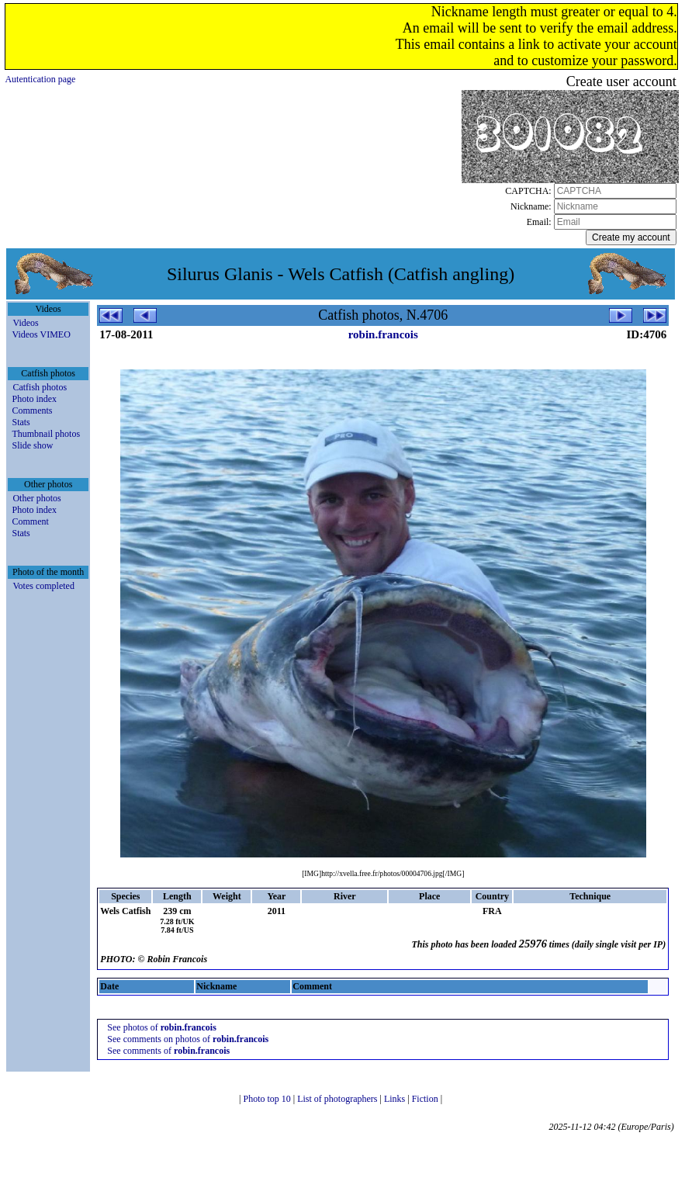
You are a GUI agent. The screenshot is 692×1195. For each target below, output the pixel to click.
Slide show (32, 445)
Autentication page (40, 79)
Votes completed (43, 585)
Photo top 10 (267, 1098)
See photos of (161, 1027)
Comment (30, 521)
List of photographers (338, 1098)
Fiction (426, 1098)
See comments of (168, 1050)
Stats (20, 422)
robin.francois (383, 334)
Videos (25, 322)
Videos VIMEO (41, 334)
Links (395, 1098)
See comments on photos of (187, 1039)
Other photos (36, 498)
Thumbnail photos (46, 433)
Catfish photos (39, 387)
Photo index (34, 398)
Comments (32, 410)
